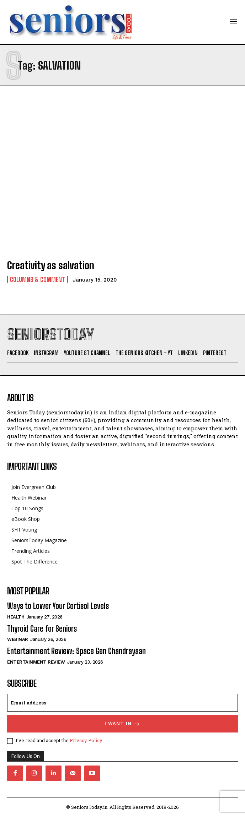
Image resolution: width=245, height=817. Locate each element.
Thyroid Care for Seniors (42, 628)
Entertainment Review (36, 662)
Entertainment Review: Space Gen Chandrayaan (76, 651)
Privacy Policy (86, 740)
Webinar (17, 639)
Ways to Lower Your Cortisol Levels (58, 606)
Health (15, 617)
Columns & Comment (37, 279)
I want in (122, 723)
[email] (122, 703)
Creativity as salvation (50, 265)
